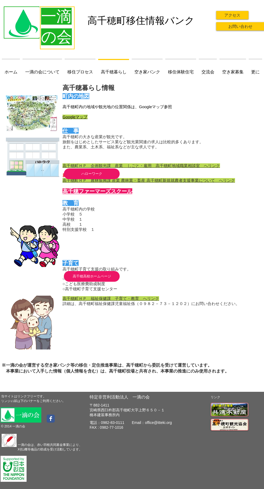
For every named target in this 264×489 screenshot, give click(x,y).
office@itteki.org (158, 422)
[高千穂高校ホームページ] (92, 276)
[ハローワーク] (92, 173)
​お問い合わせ (11, 399)
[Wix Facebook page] (51, 419)
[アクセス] (232, 15)
